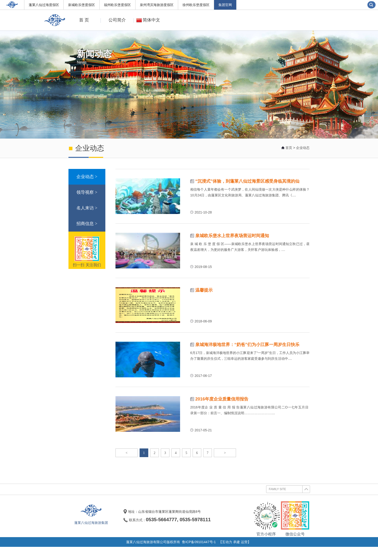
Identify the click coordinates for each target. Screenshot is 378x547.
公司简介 (114, 20)
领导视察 (86, 192)
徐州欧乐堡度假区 (195, 5)
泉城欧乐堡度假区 (81, 5)
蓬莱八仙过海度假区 (44, 5)
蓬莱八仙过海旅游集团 (91, 523)
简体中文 (147, 20)
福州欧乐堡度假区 (117, 5)
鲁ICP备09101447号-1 (199, 542)
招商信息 (86, 224)
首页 (288, 148)
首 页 (84, 20)
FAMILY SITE (289, 489)
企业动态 (303, 148)
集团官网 (225, 5)
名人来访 (86, 208)
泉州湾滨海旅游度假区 (157, 5)
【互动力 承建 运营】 (235, 542)
